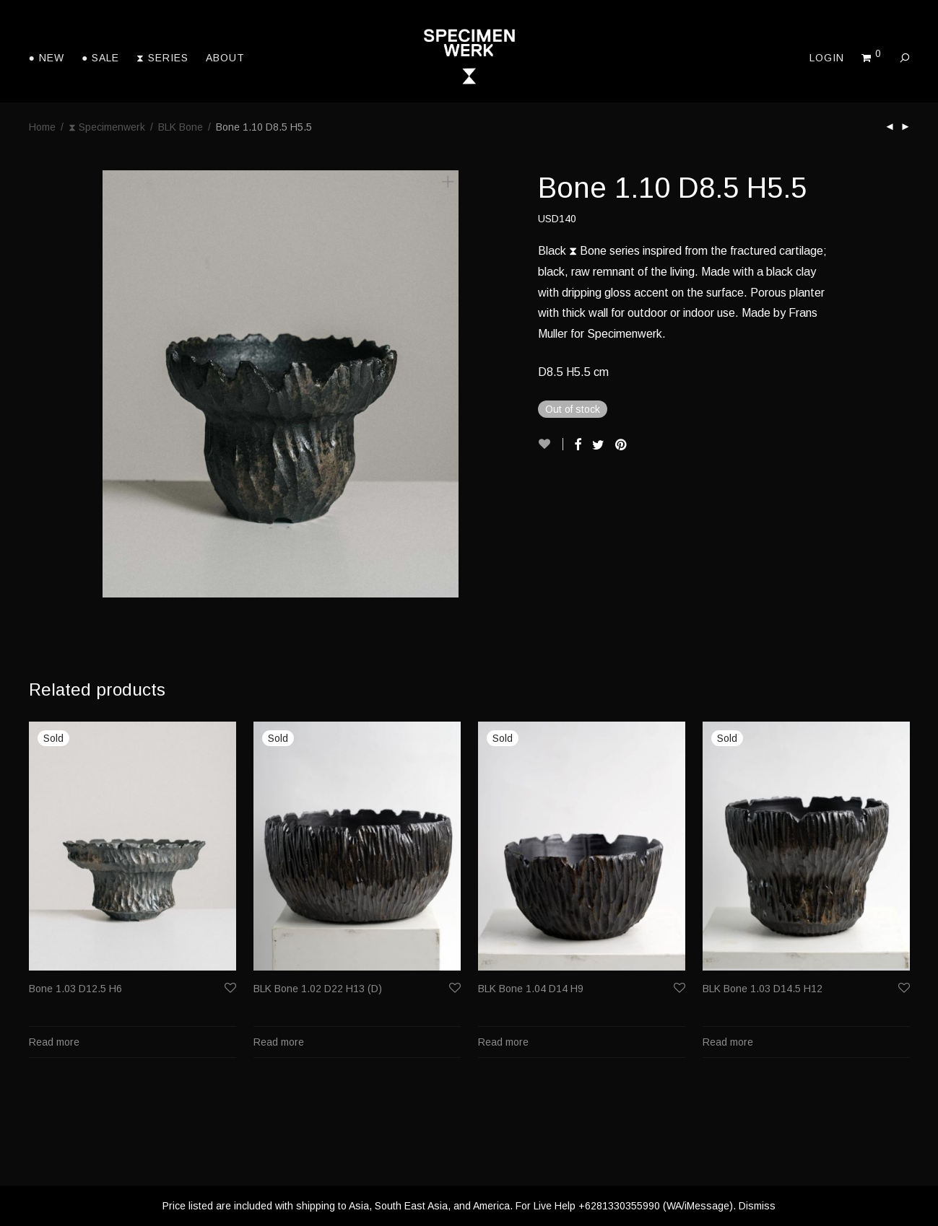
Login (826, 58)
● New (46, 58)
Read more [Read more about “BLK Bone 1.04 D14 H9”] (503, 1042)
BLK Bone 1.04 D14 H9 (530, 988)
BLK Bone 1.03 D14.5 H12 (762, 988)
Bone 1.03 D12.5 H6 (75, 988)
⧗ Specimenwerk (107, 127)
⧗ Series (162, 58)
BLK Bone (180, 127)
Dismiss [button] (757, 1206)
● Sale (100, 58)
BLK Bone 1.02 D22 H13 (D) (317, 988)
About (225, 58)
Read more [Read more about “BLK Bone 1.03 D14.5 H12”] (728, 1042)
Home (42, 127)
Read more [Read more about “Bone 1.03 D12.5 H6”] (54, 1042)
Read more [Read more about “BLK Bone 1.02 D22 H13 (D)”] (278, 1042)
